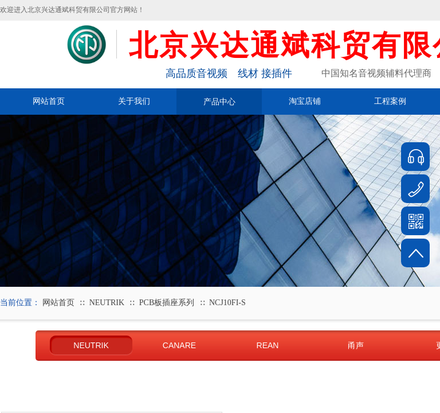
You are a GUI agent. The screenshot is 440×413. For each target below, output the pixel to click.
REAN (268, 345)
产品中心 (219, 101)
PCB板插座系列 (166, 302)
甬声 (356, 345)
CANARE (179, 345)
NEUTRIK (106, 302)
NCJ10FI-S (227, 302)
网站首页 (49, 101)
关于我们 (134, 101)
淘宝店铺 (305, 101)
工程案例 (390, 101)
